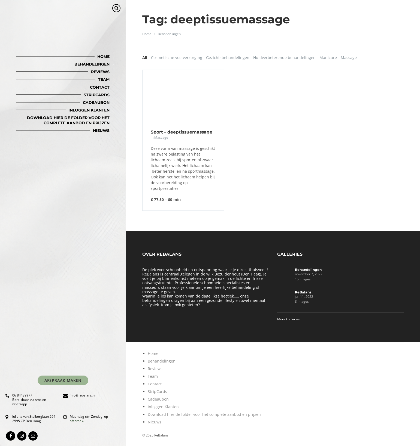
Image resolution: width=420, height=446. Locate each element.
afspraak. (77, 421)
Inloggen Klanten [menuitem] (89, 110)
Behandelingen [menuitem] (92, 64)
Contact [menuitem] (100, 87)
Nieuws (154, 422)
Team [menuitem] (104, 79)
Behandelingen (169, 34)
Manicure (328, 57)
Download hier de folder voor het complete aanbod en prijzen (204, 414)
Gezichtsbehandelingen (227, 57)
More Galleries (288, 319)
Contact (155, 383)
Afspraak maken (63, 380)
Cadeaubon (158, 399)
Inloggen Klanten (163, 406)
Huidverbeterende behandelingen (284, 57)
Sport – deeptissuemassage (181, 132)
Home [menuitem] (103, 56)
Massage (349, 57)
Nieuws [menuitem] (101, 130)
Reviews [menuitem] (100, 71)
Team (153, 376)
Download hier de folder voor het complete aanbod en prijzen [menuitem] (68, 120)
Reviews (155, 368)
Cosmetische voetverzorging (176, 57)
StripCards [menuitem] (97, 94)
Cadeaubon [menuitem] (96, 102)
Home (147, 34)
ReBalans (303, 292)
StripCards (157, 391)
